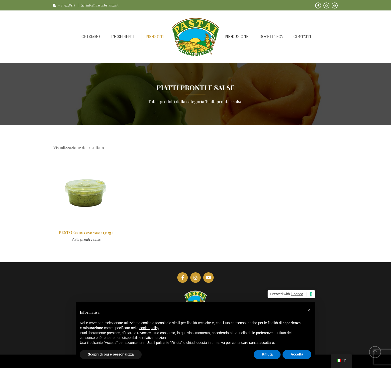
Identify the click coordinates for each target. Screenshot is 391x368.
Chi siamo (91, 36)
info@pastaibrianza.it (102, 5)
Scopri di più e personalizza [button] (111, 354)
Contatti (302, 36)
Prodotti (155, 36)
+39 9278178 (66, 5)
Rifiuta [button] (267, 354)
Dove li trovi (272, 36)
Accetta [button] (297, 354)
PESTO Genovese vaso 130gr (86, 232)
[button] (309, 310)
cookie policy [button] (149, 328)
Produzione (236, 36)
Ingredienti (122, 36)
